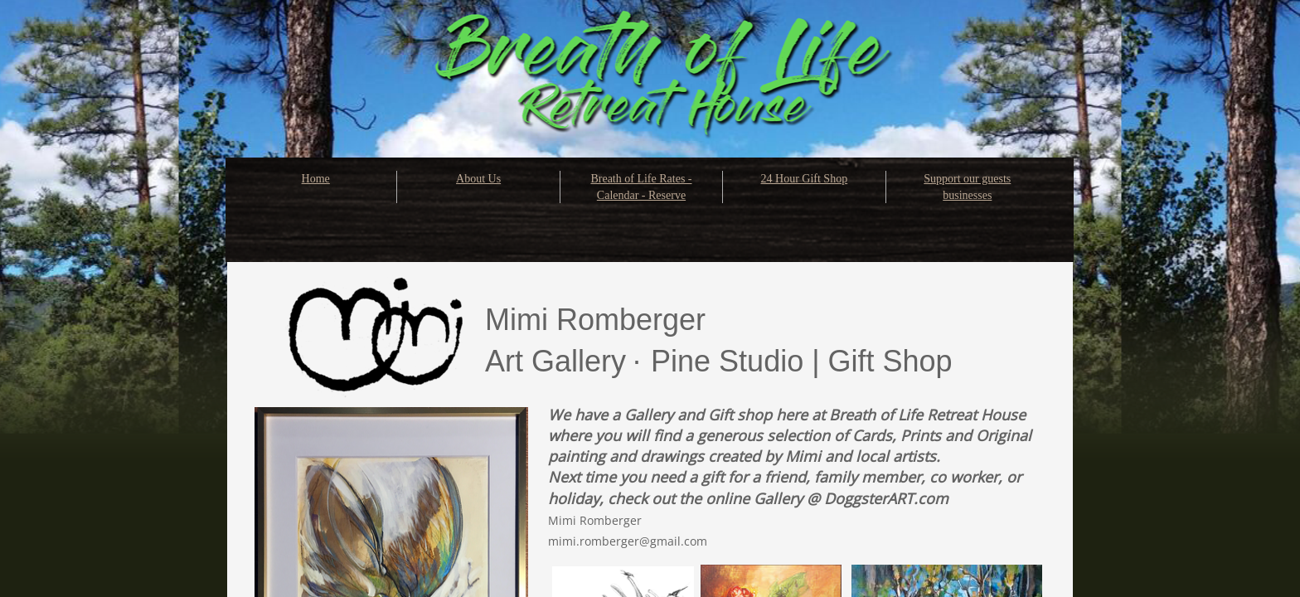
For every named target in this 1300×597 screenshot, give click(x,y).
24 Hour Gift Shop (804, 178)
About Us (478, 178)
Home (316, 178)
